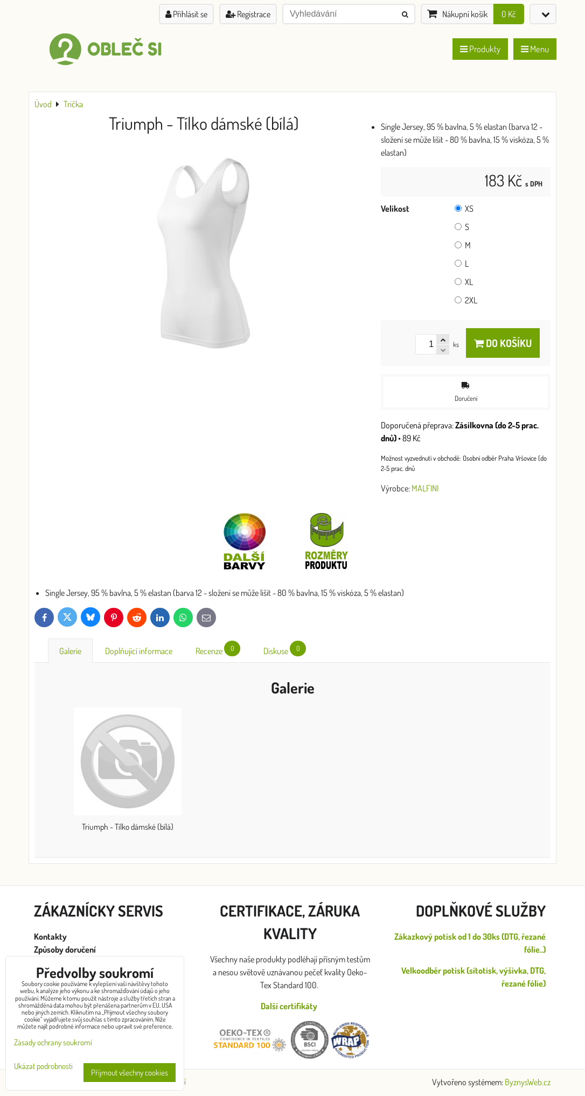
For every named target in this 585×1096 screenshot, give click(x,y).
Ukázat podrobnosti (43, 1066)
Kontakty (50, 936)
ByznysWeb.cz (528, 1082)
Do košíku (503, 343)
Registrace (248, 14)
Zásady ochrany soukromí (53, 1042)
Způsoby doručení (66, 949)
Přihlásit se (186, 14)
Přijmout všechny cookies (129, 1072)
